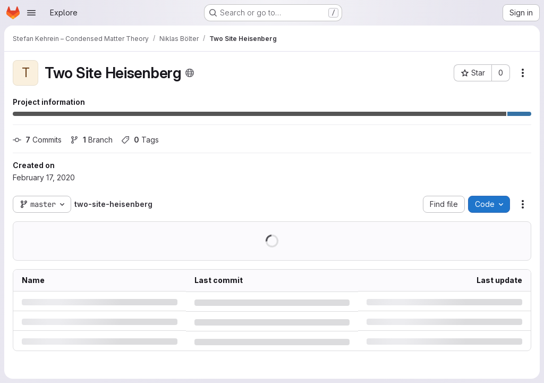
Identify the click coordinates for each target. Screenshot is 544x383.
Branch (91, 139)
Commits (37, 139)
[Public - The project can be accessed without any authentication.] (189, 73)
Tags (140, 139)
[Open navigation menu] (31, 12)
